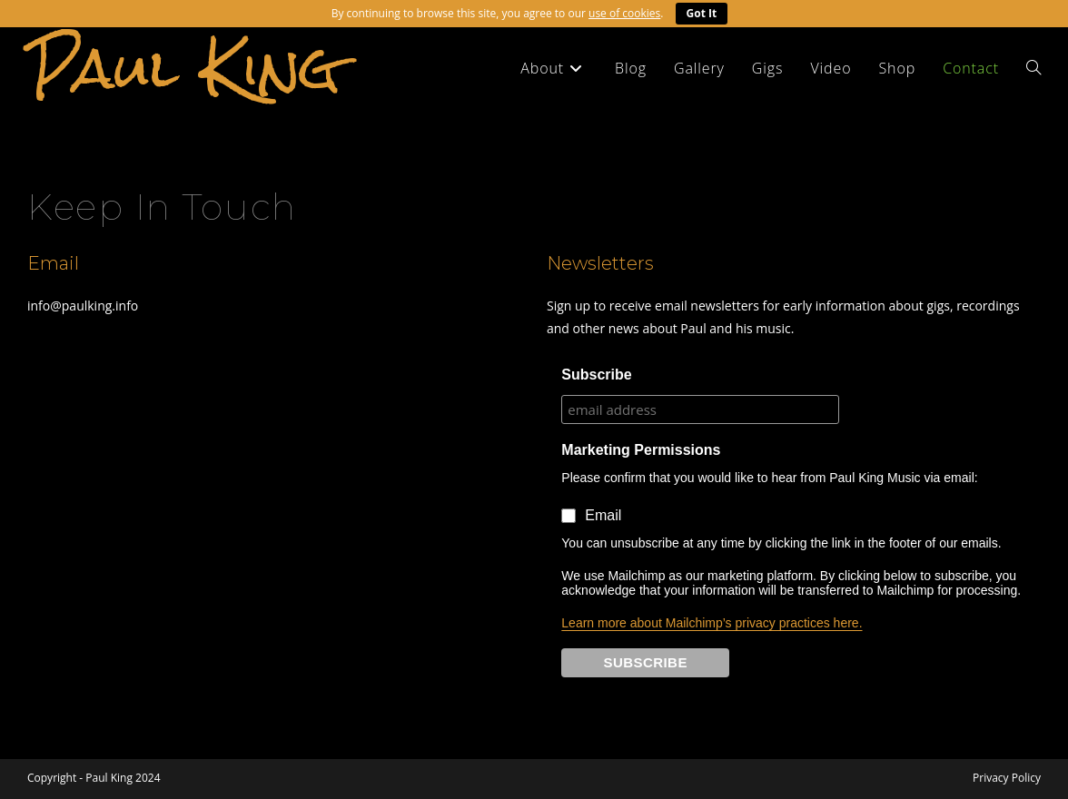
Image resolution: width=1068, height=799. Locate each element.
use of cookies (624, 13)
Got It (702, 13)
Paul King (184, 68)
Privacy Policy (1007, 777)
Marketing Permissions (640, 450)
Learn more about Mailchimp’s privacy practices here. (711, 623)
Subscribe (596, 374)
